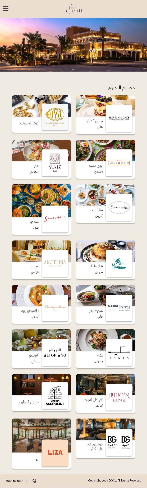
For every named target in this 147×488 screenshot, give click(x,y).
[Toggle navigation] (6, 8)
